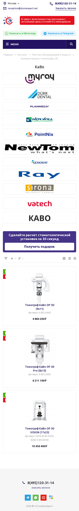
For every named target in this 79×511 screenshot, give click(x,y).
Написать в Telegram (58, 33)
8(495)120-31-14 (65, 3)
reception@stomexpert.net (23, 8)
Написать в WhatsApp (20, 33)
